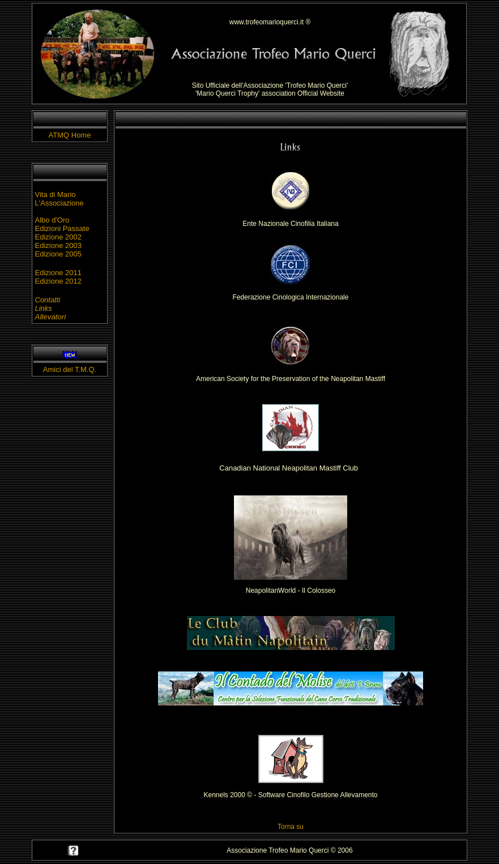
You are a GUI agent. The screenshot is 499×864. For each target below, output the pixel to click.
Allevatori (50, 317)
